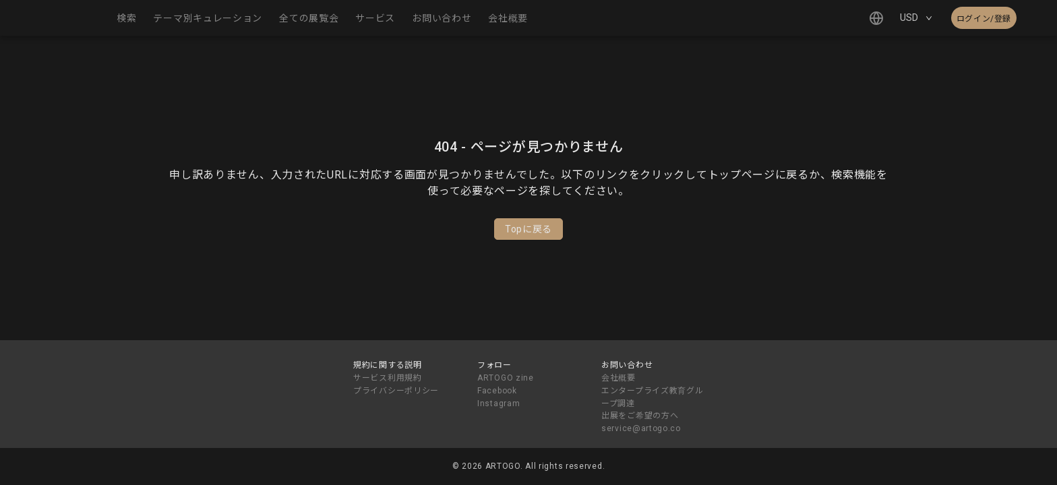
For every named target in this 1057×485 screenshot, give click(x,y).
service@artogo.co (641, 428)
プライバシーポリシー (396, 390)
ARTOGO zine (505, 378)
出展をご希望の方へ (639, 415)
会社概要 (618, 378)
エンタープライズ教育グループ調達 (652, 397)
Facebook (497, 390)
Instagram (498, 403)
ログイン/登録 (984, 19)
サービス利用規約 (387, 378)
